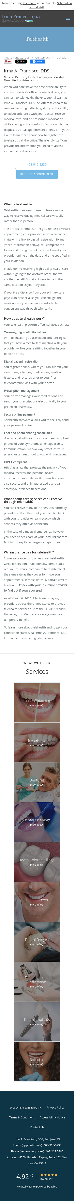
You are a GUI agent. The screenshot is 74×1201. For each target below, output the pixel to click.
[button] (68, 18)
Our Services (42, 57)
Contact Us (37, 1127)
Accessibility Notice (52, 1117)
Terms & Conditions (22, 1117)
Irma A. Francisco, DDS (17, 57)
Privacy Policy (55, 1107)
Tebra (54, 1186)
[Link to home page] (27, 18)
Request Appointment (37, 174)
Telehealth (29, 3)
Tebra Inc (36, 1107)
